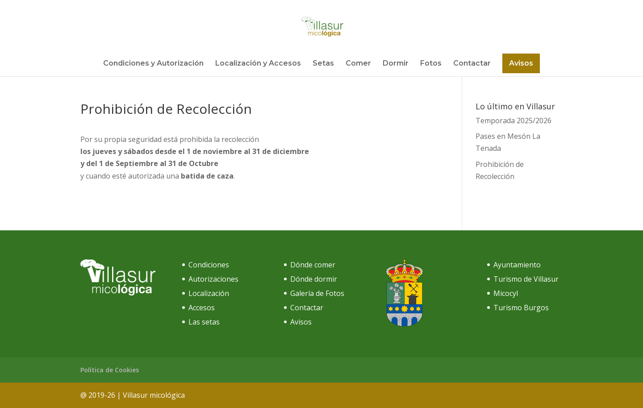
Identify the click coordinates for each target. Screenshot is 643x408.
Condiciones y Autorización (153, 63)
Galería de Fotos (317, 293)
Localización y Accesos (258, 63)
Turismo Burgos (521, 307)
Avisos (521, 63)
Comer (358, 63)
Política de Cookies (109, 370)
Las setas (204, 322)
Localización (208, 293)
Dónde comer (312, 265)
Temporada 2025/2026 (513, 120)
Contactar (472, 63)
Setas (323, 63)
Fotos (431, 63)
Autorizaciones (213, 279)
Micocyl (505, 293)
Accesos (201, 307)
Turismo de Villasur (526, 279)
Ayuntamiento (517, 265)
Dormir (396, 63)
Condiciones (208, 265)
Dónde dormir (313, 279)
